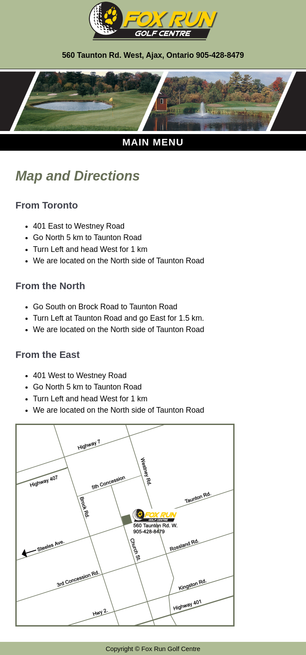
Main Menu (153, 142)
